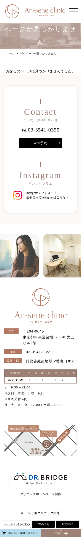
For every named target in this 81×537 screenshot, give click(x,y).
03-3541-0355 (43, 130)
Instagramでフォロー (40, 193)
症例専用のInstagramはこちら (46, 197)
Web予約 (40, 143)
